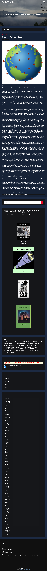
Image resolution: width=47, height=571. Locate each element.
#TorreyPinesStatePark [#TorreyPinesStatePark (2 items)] (8, 347)
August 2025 (7, 404)
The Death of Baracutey (6, 546)
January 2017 (7, 512)
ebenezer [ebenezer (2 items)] (30, 347)
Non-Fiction (7, 381)
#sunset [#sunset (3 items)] (25, 345)
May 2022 (6, 449)
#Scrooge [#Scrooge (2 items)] (21, 345)
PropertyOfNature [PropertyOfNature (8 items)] (10, 350)
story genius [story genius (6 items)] (34, 350)
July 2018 (6, 502)
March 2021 (7, 467)
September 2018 (7, 499)
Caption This (7, 378)
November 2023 (7, 426)
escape (12, 194)
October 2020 (7, 474)
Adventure (4, 34)
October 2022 (7, 443)
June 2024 (6, 418)
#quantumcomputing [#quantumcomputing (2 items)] (11, 345)
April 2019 (6, 493)
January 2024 (7, 424)
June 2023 (6, 433)
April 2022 (6, 451)
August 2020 (7, 477)
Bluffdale (3, 545)
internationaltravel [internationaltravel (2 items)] (7, 348)
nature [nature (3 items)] (21, 348)
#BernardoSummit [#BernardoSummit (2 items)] (18, 341)
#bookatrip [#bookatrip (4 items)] (24, 341)
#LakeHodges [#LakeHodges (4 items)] (26, 343)
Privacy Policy (21, 365)
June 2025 (6, 407)
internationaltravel (24, 194)
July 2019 (6, 490)
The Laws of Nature (5, 544)
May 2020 (6, 481)
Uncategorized (7, 385)
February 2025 (7, 411)
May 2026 (6, 396)
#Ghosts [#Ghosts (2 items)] (18, 343)
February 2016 (7, 524)
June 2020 (6, 480)
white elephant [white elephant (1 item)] (16, 352)
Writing (6, 387)
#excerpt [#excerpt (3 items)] (15, 343)
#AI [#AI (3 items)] (4, 341)
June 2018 (6, 503)
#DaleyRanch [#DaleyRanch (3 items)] (39, 341)
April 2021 (6, 465)
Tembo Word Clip (8, 2)
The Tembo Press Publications (7, 549)
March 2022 (7, 452)
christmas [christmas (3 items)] (14, 347)
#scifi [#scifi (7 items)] (17, 345)
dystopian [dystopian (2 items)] (26, 347)
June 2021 (6, 464)
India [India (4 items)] (39, 347)
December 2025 (7, 399)
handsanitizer (19, 194)
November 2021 (7, 458)
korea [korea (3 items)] (12, 348)
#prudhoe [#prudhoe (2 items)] (5, 345)
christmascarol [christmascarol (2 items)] (19, 347)
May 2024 (6, 420)
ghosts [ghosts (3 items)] (35, 347)
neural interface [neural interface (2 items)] (26, 348)
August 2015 (7, 531)
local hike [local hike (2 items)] (15, 348)
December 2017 (7, 508)
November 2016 (7, 515)
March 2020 (7, 484)
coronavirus (5, 194)
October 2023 (7, 427)
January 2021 (7, 470)
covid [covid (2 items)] (23, 347)
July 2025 (6, 405)
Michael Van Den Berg (26, 569)
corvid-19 (9, 194)
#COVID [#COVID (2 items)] (34, 341)
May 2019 (6, 492)
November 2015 (7, 527)
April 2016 (6, 521)
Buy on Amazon (23, 243)
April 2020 (6, 483)
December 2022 (7, 442)
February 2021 (7, 468)
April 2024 (6, 421)
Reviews (6, 384)
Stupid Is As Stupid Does (13, 37)
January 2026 (7, 398)
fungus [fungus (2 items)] (33, 347)
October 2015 (7, 528)
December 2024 (7, 414)
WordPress (26, 568)
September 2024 (7, 417)
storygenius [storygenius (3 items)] (6, 352)
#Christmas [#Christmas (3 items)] (30, 341)
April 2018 (6, 505)
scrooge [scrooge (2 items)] (27, 350)
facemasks (15, 194)
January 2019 (7, 496)
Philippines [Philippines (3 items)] (31, 348)
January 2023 (7, 440)
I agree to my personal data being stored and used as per (13, 365)
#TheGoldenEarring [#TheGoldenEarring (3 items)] (31, 345)
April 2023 (6, 436)
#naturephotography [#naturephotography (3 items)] (35, 343)
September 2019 (7, 489)
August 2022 (7, 445)
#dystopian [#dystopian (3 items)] (10, 343)
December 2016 (7, 514)
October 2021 (7, 459)
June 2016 (6, 518)
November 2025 (7, 401)
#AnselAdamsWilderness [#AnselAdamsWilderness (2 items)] (10, 341)
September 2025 (7, 402)
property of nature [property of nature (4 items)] (21, 350)
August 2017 (7, 509)
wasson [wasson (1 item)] (13, 352)
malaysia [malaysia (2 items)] (18, 348)
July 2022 (6, 446)
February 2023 (7, 439)
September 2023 (7, 429)
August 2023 (7, 430)
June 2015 (6, 534)
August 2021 (7, 461)
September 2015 (7, 530)
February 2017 (7, 511)
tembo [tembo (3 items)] (10, 352)
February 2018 (7, 506)
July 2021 (6, 462)
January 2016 (7, 525)
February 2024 (7, 423)
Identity (21, 569)
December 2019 (7, 486)
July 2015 (6, 533)
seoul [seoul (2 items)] (30, 350)
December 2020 (7, 471)
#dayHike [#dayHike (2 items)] (5, 343)
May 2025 (6, 408)
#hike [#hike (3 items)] (21, 343)
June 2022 (6, 448)
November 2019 (7, 487)
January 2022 (7, 455)
